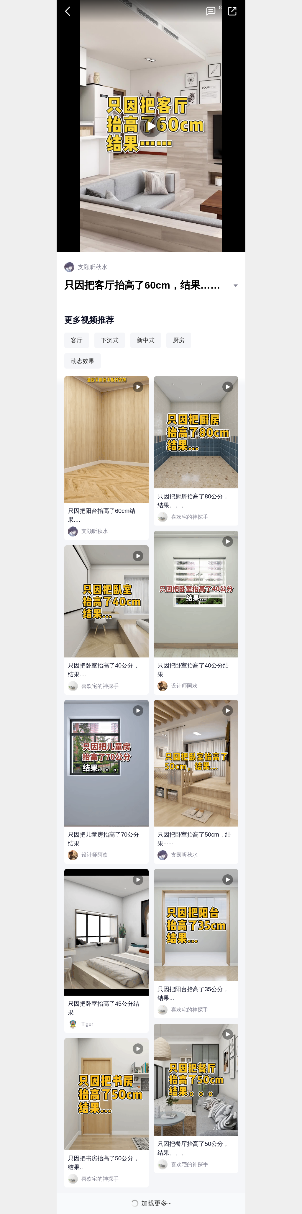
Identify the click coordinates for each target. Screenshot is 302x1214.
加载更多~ (156, 1203)
